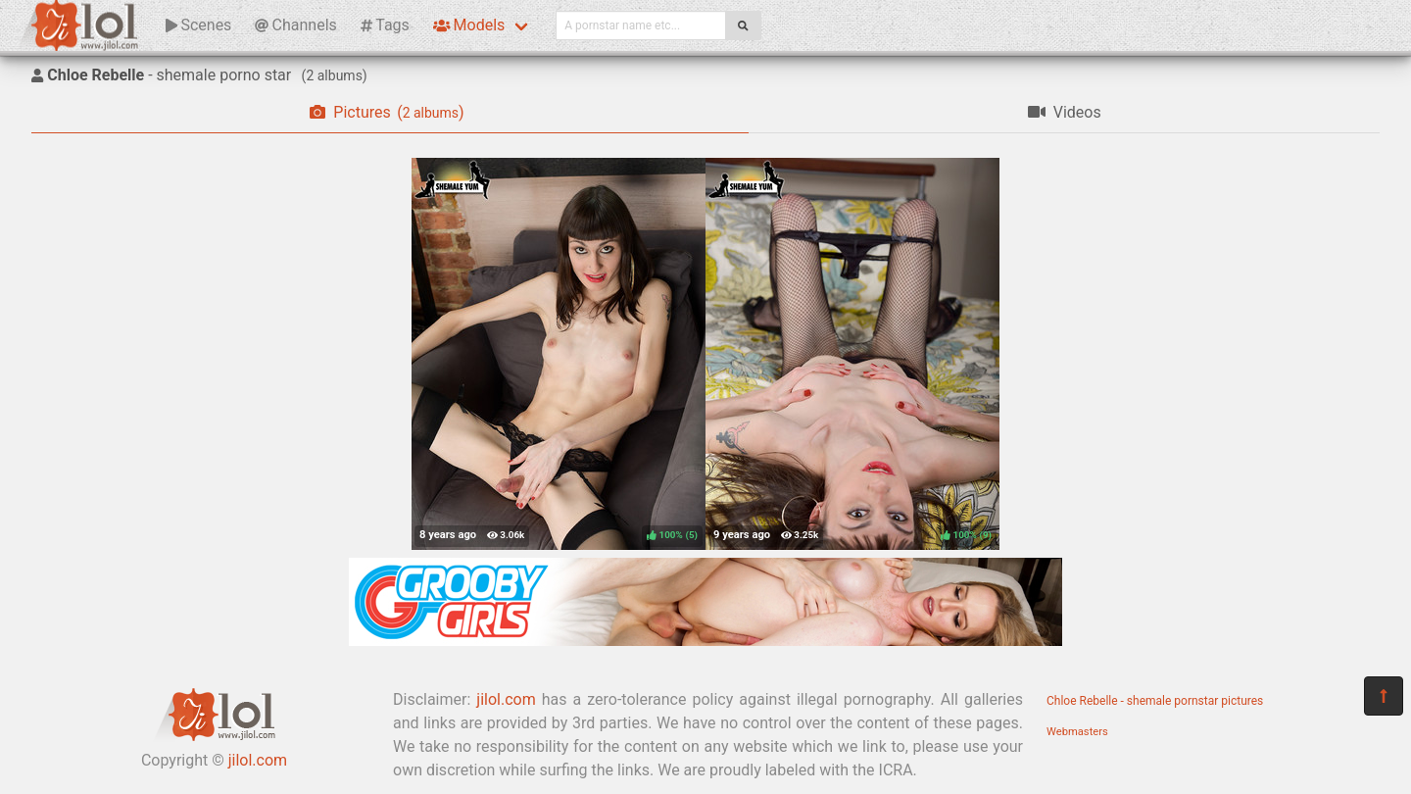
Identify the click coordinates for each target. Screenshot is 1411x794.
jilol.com (257, 760)
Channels (295, 25)
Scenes (198, 25)
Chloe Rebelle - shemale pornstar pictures (1154, 701)
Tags (385, 25)
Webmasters (1077, 731)
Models (469, 25)
